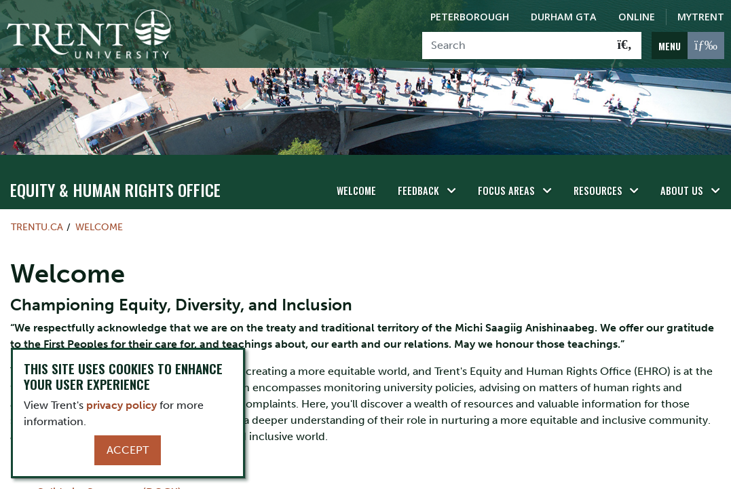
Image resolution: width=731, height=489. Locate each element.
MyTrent (700, 16)
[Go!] (624, 45)
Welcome (356, 190)
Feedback (418, 190)
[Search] (515, 45)
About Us (681, 190)
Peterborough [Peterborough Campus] (469, 16)
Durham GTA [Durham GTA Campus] (564, 16)
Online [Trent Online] (636, 16)
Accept (128, 449)
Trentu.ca (37, 227)
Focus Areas (506, 190)
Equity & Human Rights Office (115, 189)
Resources (598, 190)
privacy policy (121, 405)
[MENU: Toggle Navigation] (688, 45)
